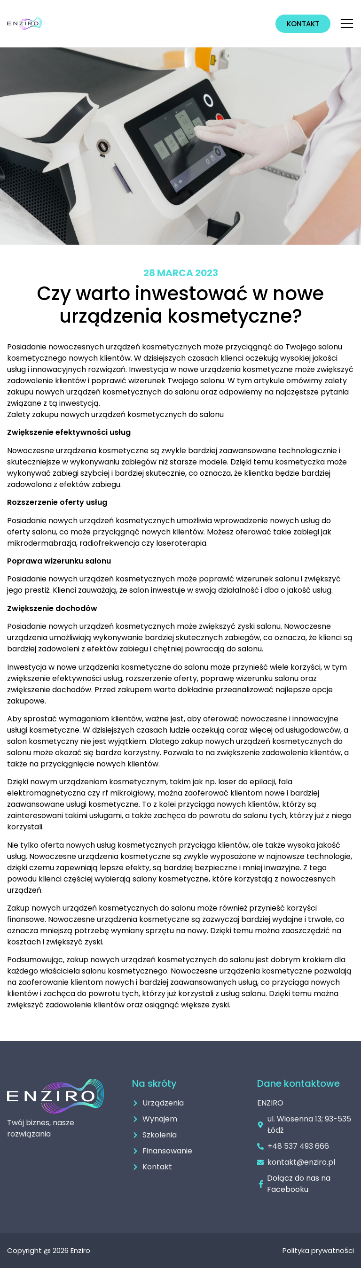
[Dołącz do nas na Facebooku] (261, 1184)
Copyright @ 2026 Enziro (48, 1250)
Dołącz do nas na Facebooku (298, 1184)
